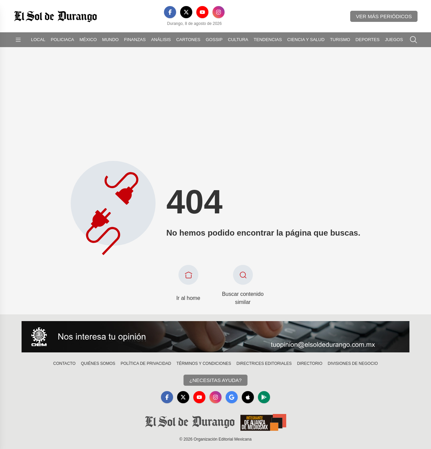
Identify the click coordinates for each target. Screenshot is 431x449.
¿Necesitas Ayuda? (215, 380)
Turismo (340, 39)
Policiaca (62, 39)
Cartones (188, 39)
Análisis (161, 39)
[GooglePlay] (264, 397)
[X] (186, 12)
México (88, 39)
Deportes (367, 39)
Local (38, 39)
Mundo (110, 39)
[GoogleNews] (232, 397)
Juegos (394, 39)
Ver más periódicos (384, 16)
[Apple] (248, 397)
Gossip (214, 39)
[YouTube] (202, 12)
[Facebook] (170, 12)
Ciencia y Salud (306, 39)
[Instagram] (218, 12)
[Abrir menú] (18, 39)
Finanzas (134, 39)
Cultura (238, 39)
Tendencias (268, 39)
